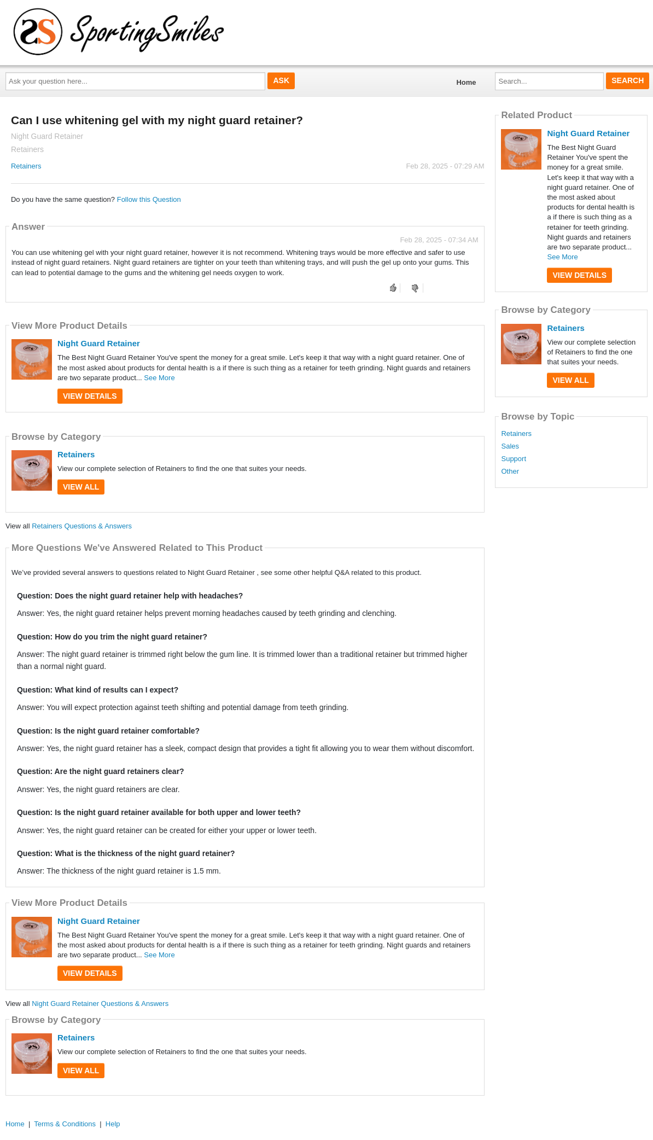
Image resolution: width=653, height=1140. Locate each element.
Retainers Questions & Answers (82, 526)
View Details (90, 396)
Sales (510, 446)
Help (113, 1124)
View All (81, 486)
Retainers (26, 166)
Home (466, 82)
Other (510, 471)
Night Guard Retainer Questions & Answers (100, 1003)
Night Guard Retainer (98, 343)
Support (513, 459)
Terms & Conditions (65, 1124)
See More (159, 378)
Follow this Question (149, 199)
